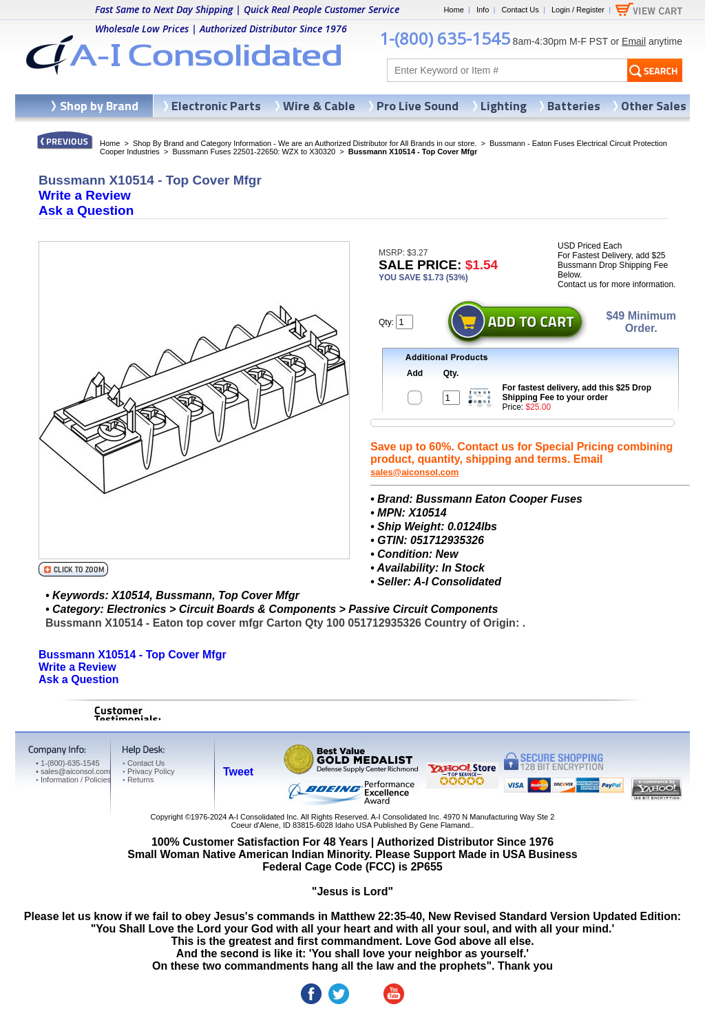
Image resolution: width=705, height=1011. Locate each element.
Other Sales (653, 105)
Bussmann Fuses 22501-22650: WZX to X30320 (253, 151)
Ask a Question (86, 210)
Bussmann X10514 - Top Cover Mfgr (133, 654)
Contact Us (519, 10)
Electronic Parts (216, 105)
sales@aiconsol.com (414, 472)
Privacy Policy (148, 771)
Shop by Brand (99, 105)
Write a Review (85, 195)
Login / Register (577, 10)
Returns (138, 779)
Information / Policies (73, 779)
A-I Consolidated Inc (263, 817)
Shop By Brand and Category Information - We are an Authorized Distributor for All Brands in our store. (304, 143)
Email (634, 41)
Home (453, 10)
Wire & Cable (319, 105)
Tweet (238, 772)
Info (482, 10)
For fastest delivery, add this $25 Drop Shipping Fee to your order (577, 392)
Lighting (504, 105)
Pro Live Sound (418, 105)
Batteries (573, 105)
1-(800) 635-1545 (444, 38)
